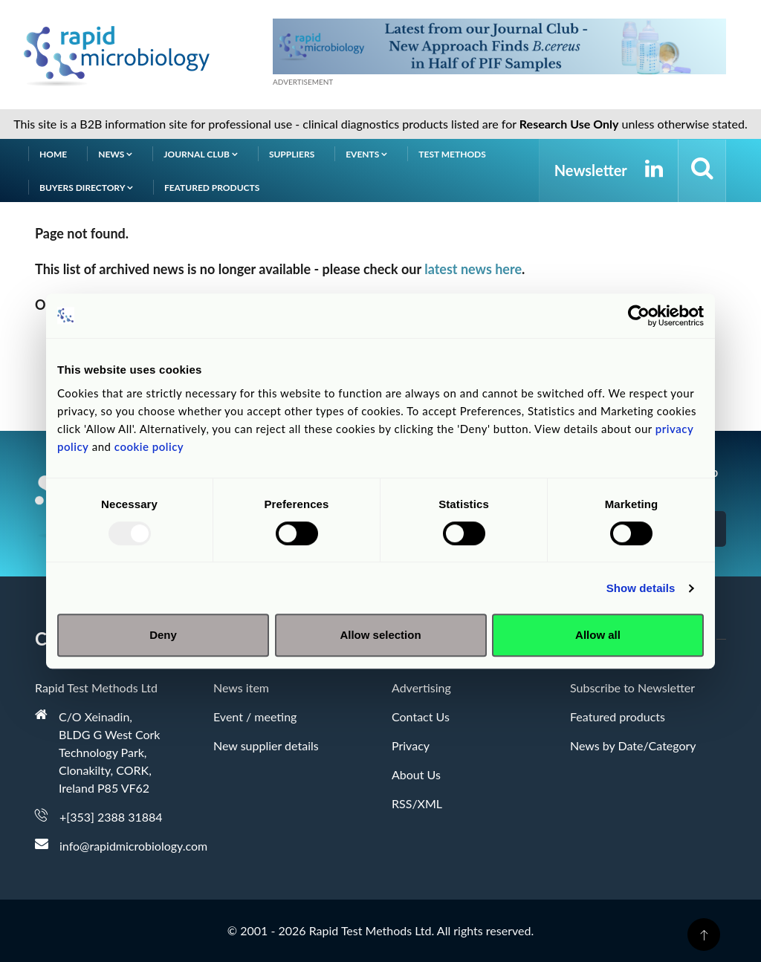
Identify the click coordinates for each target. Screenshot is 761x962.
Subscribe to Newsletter (632, 687)
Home (53, 154)
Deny (163, 634)
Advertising (421, 687)
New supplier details (266, 745)
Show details (641, 588)
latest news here (473, 269)
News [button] (115, 154)
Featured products (211, 187)
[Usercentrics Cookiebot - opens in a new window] (639, 316)
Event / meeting (255, 716)
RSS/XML (417, 803)
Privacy (411, 745)
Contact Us (421, 716)
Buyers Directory (86, 187)
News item (241, 687)
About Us (416, 774)
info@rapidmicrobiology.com (133, 846)
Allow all (598, 634)
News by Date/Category (633, 745)
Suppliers (291, 154)
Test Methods (452, 154)
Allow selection (380, 634)
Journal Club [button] (200, 154)
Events (366, 154)
